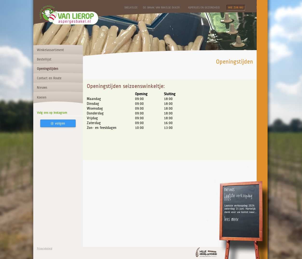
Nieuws (42, 87)
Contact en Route (49, 78)
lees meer (231, 219)
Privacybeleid (44, 248)
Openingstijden (47, 69)
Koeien (41, 97)
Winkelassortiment (50, 50)
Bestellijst (44, 59)
